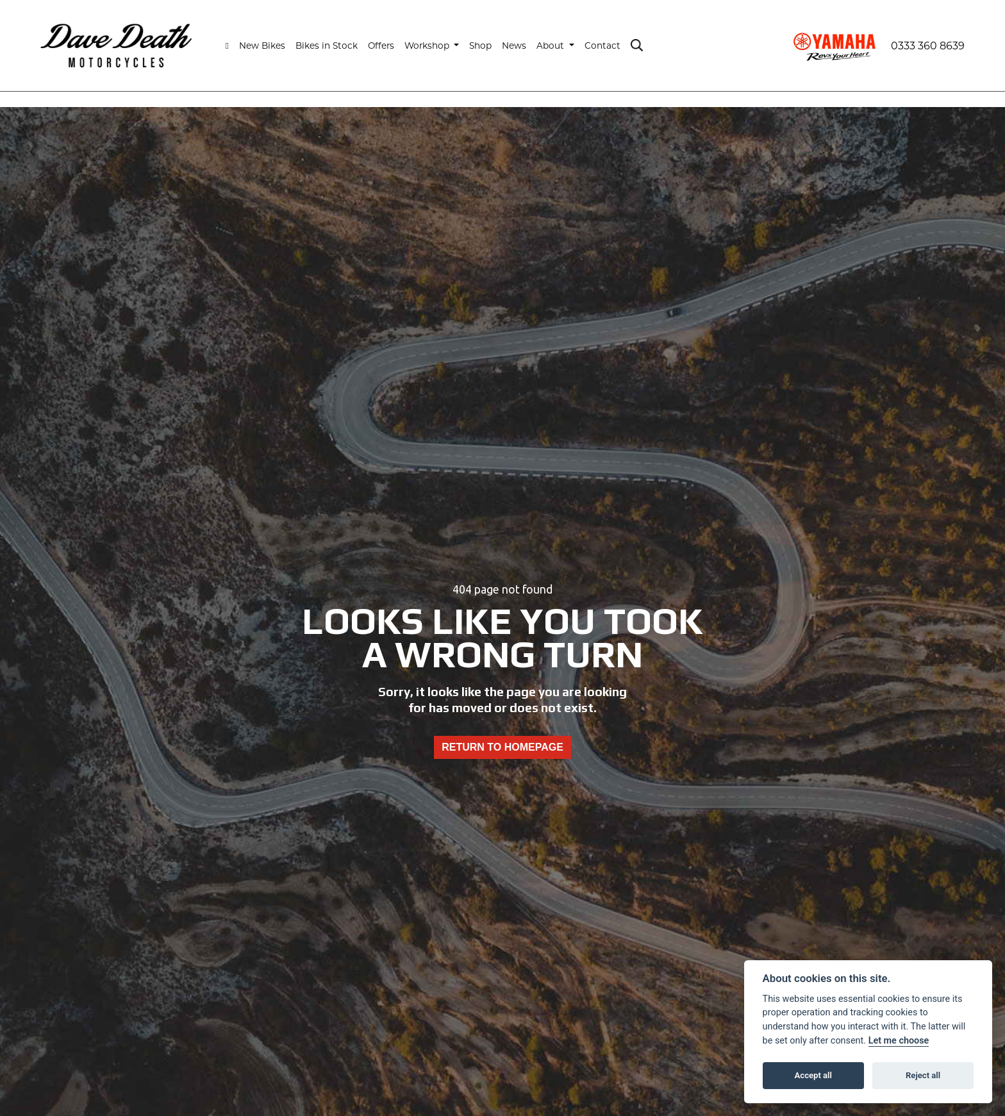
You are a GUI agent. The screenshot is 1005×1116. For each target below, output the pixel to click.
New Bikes (262, 45)
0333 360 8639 (928, 46)
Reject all (923, 1075)
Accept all (813, 1075)
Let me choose (898, 1040)
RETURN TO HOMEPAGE (502, 747)
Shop (480, 45)
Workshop (428, 45)
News (514, 45)
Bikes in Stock (326, 45)
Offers (381, 45)
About (551, 45)
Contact (602, 45)
